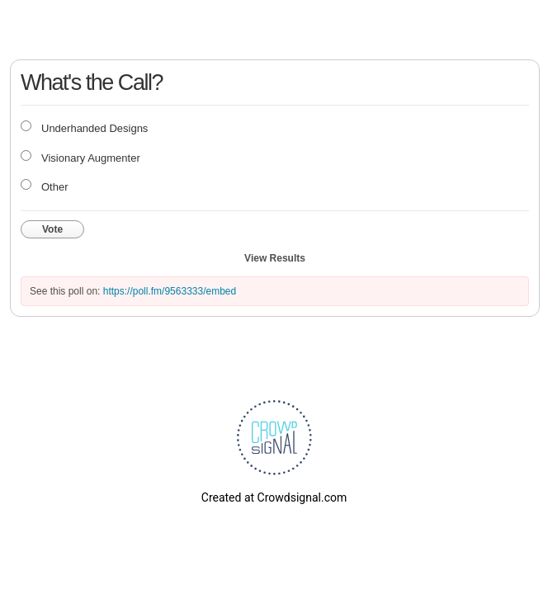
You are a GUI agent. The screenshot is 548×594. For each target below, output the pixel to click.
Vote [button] (52, 229)
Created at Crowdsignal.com (274, 497)
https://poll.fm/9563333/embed (169, 291)
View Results (274, 258)
